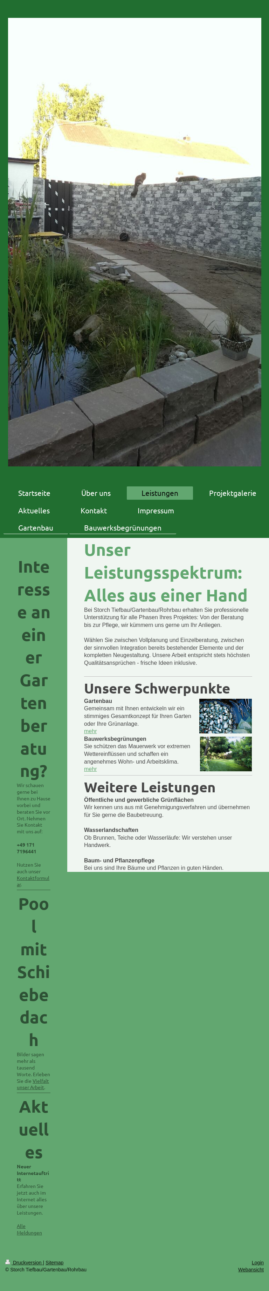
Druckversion (24, 1262)
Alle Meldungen (29, 1229)
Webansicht (251, 1269)
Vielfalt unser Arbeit (33, 1084)
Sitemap (54, 1262)
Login (258, 1262)
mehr (90, 731)
